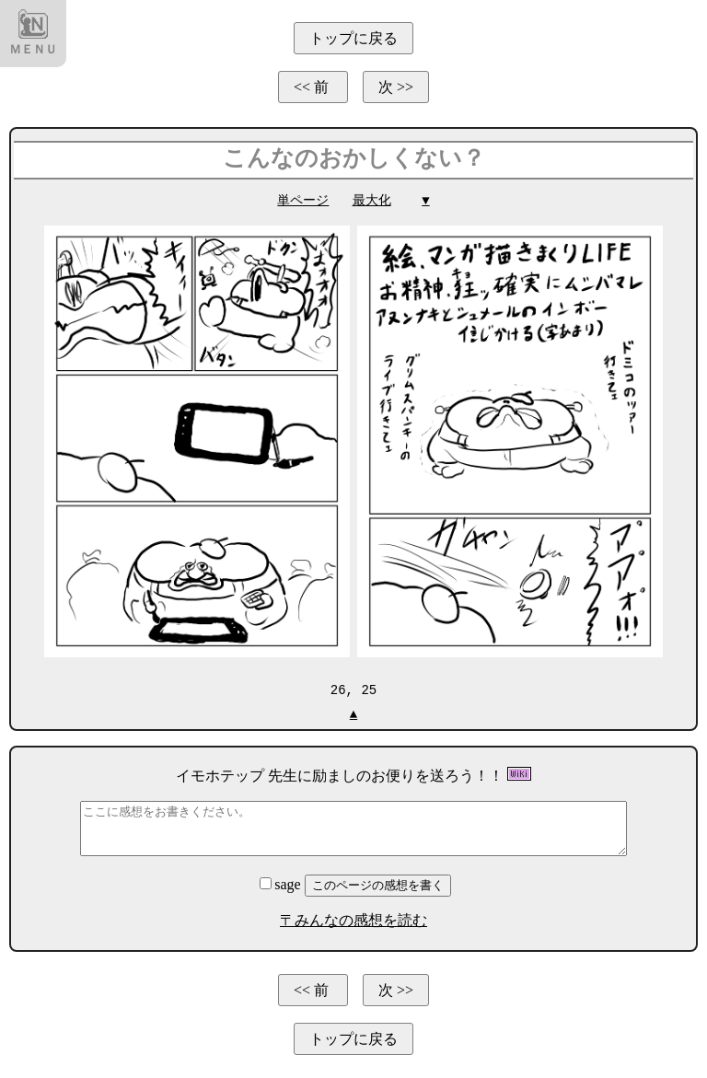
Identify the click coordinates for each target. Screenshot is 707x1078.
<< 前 (313, 87)
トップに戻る (353, 38)
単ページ (303, 200)
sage (282, 883)
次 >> (395, 87)
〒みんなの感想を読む (353, 919)
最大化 (372, 200)
